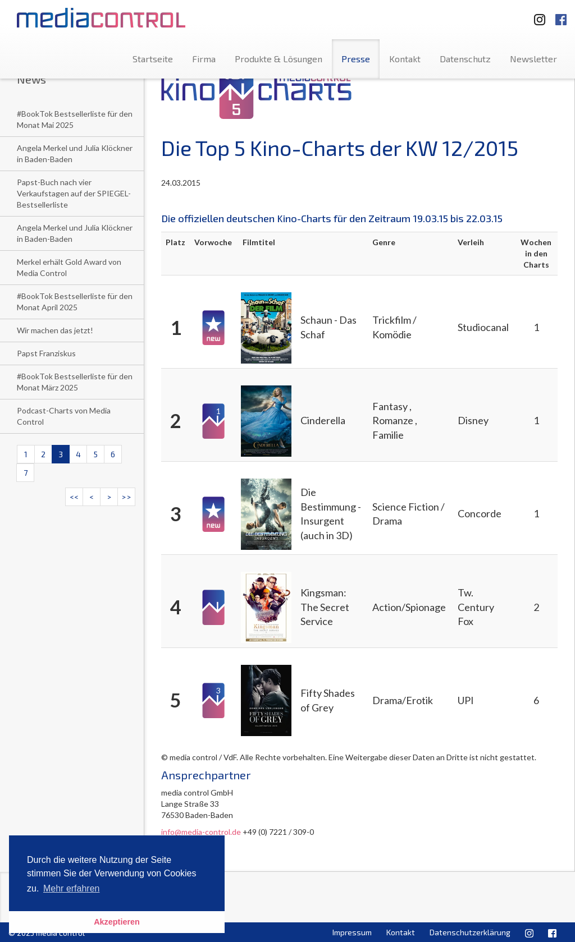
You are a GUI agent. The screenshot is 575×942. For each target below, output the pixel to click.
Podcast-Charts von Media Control (64, 416)
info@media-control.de (201, 832)
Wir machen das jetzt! (55, 330)
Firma (204, 58)
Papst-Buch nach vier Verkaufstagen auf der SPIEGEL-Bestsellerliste (74, 193)
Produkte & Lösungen (278, 58)
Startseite (153, 58)
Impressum (352, 932)
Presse (355, 58)
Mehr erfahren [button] (71, 888)
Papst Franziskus (46, 353)
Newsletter (533, 58)
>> (126, 497)
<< (74, 497)
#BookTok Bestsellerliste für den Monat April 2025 (75, 301)
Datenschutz (465, 58)
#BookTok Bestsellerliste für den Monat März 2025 (75, 381)
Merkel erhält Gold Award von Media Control (69, 267)
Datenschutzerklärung (470, 932)
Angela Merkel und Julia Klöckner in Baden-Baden (75, 153)
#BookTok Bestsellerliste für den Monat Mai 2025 (75, 119)
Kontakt (405, 58)
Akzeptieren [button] (117, 921)
